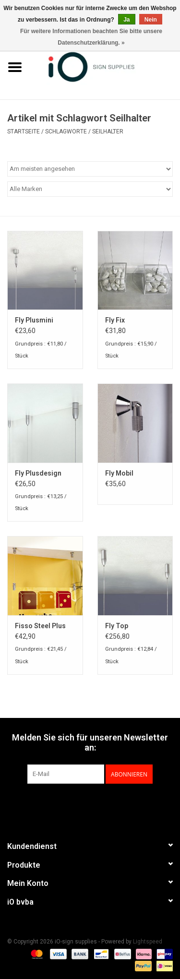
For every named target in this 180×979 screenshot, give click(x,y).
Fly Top (116, 626)
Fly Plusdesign (38, 473)
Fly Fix (115, 320)
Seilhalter (107, 131)
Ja (126, 19)
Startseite (23, 131)
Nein (150, 19)
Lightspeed (147, 941)
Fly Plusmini (34, 320)
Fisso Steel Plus (40, 626)
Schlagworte (66, 131)
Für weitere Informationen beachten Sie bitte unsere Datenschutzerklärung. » (91, 37)
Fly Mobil (119, 473)
